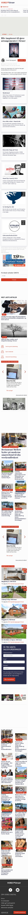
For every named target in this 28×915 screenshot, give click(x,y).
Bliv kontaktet (9, 679)
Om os (2, 898)
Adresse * (5, 665)
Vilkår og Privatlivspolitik (8, 903)
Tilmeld (14, 279)
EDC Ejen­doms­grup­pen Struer (16, 583)
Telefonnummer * (8, 652)
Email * (5, 659)
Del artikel (21, 60)
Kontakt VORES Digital (7, 905)
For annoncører (5, 900)
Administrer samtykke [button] (7, 907)
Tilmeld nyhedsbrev (19, 912)
